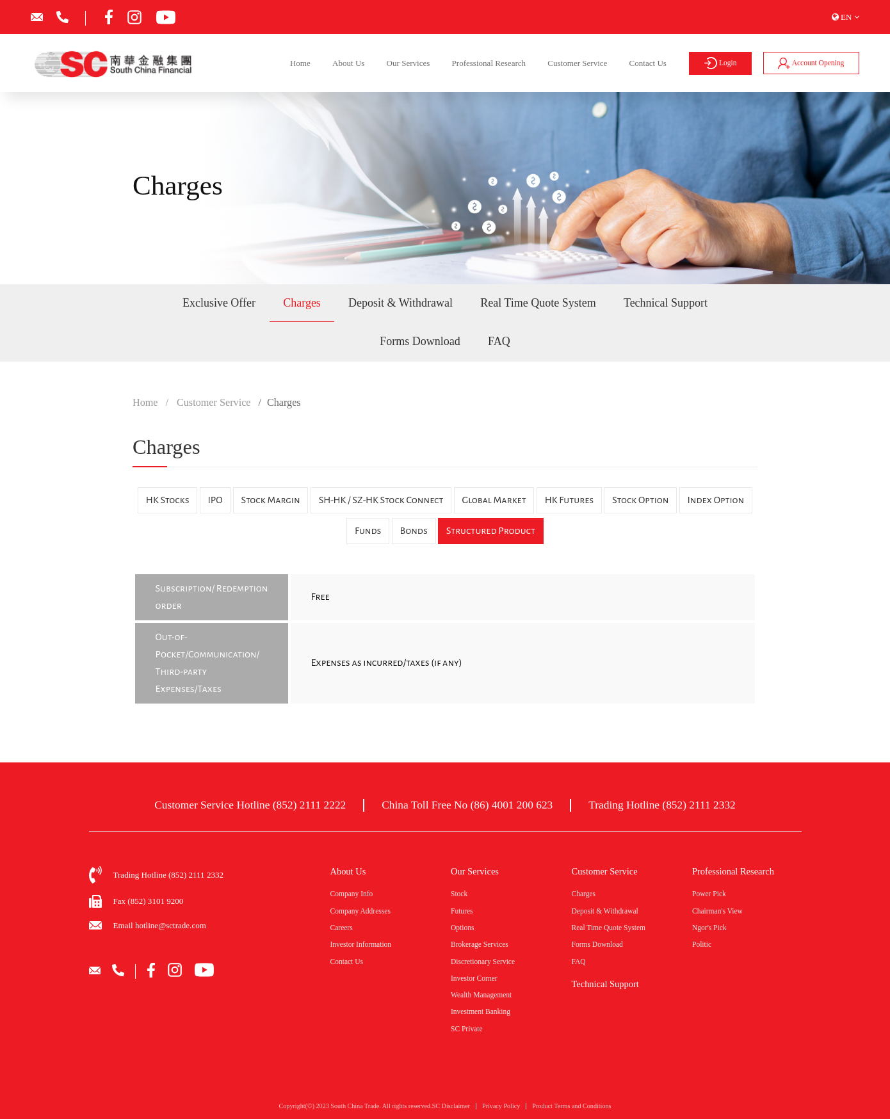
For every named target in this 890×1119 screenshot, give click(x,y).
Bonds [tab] (413, 531)
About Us (348, 63)
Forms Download (420, 341)
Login (720, 63)
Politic (701, 944)
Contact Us (648, 63)
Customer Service (577, 63)
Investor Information (361, 944)
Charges (302, 302)
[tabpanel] (445, 639)
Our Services (408, 63)
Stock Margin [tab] (270, 500)
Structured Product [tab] (490, 531)
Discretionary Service (483, 961)
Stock (459, 894)
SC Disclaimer (451, 1109)
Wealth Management (481, 995)
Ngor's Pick (709, 927)
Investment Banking (480, 1011)
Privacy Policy (501, 1109)
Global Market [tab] (494, 500)
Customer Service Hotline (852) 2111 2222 (250, 805)
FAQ (499, 341)
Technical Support (666, 302)
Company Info (351, 894)
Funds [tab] (368, 531)
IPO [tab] (215, 500)
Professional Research (489, 63)
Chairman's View (717, 911)
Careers (341, 927)
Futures (462, 911)
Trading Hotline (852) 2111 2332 (662, 805)
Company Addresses (360, 911)
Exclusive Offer (218, 302)
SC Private (467, 1029)
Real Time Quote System (538, 302)
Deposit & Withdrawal (400, 302)
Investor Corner (474, 978)
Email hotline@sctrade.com (159, 925)
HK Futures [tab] (569, 500)
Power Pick (709, 894)
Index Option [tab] (715, 500)
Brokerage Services (479, 944)
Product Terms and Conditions (571, 1109)
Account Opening (811, 63)
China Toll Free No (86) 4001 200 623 (467, 805)
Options (462, 927)
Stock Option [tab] (640, 500)
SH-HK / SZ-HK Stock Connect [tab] (381, 500)
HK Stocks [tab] (168, 500)
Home (300, 63)
